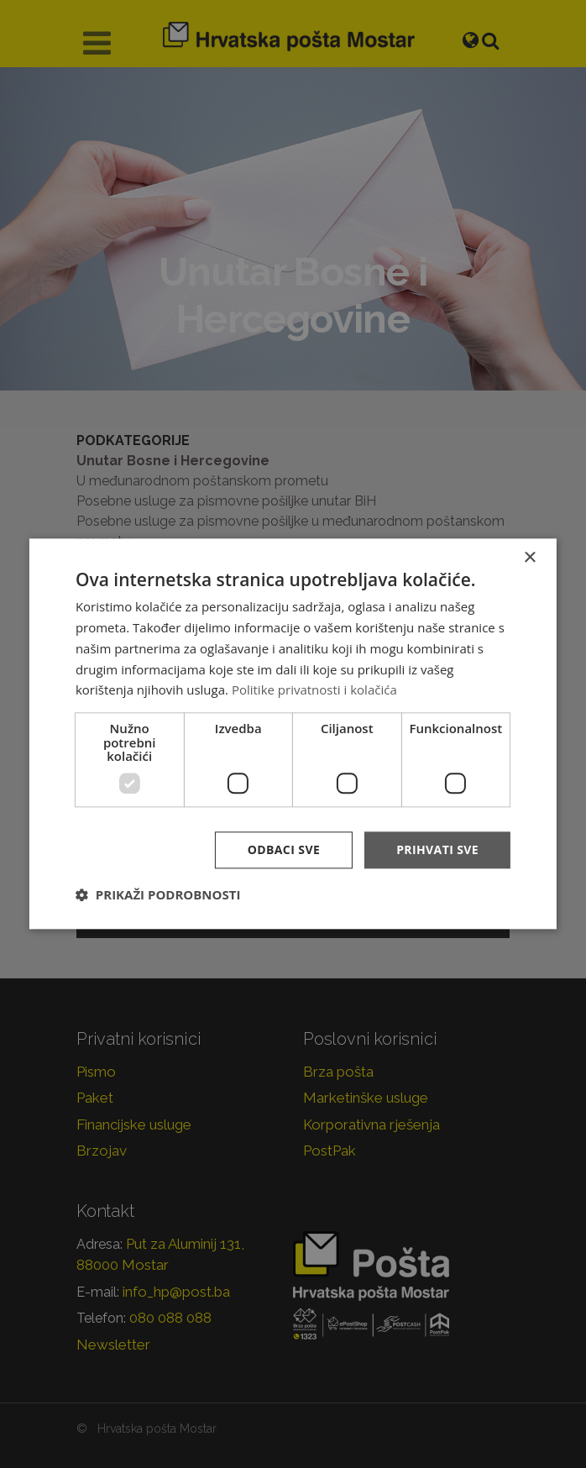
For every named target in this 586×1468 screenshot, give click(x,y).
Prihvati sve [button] (437, 849)
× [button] (529, 558)
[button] (158, 895)
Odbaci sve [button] (284, 849)
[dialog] (293, 733)
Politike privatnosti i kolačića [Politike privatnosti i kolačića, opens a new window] (314, 690)
